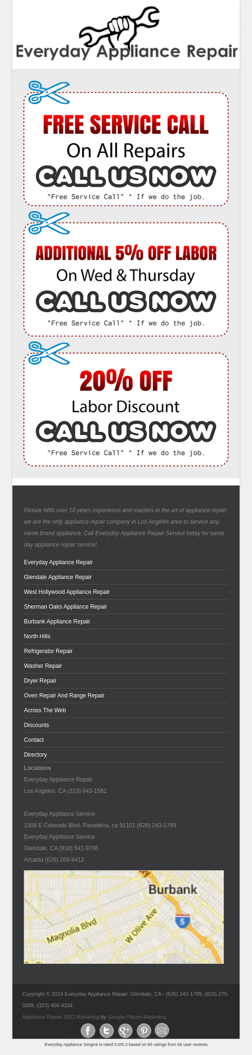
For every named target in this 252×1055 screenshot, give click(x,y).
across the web (45, 710)
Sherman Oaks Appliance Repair (65, 606)
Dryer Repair (40, 680)
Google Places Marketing (137, 1017)
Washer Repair (43, 666)
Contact (33, 740)
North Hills (37, 636)
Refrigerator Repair (48, 651)
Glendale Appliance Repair (58, 577)
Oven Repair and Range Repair (64, 695)
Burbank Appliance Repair (57, 621)
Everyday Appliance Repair (58, 562)
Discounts (36, 725)
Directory (35, 754)
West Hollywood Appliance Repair (67, 592)
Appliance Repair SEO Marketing (60, 1017)
